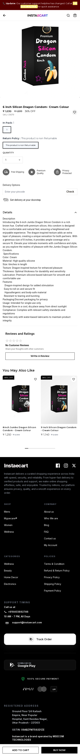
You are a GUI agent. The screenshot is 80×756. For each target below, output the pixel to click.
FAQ (46, 531)
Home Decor (11, 577)
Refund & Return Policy (57, 570)
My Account (50, 545)
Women (8, 525)
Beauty (8, 570)
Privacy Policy (52, 577)
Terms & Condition (54, 563)
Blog (46, 525)
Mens (7, 511)
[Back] (4, 15)
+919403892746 (16, 611)
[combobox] (13, 160)
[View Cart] (75, 15)
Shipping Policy (52, 584)
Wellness (9, 531)
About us (49, 511)
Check (70, 191)
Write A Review (40, 356)
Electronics (10, 584)
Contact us (50, 538)
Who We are (51, 518)
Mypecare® (10, 518)
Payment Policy (52, 590)
